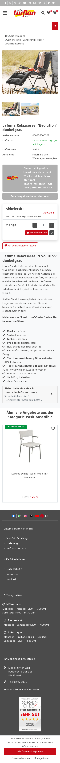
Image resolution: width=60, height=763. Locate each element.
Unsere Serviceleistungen (18, 529)
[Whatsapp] (10, 3)
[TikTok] (19, 3)
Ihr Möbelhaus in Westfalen (19, 659)
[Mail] (34, 3)
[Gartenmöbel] (17, 36)
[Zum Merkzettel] (49, 13)
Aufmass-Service (16, 548)
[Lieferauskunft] (54, 3)
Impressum (13, 574)
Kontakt (11, 579)
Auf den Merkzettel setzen (20, 245)
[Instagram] (14, 3)
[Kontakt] (49, 3)
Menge (11, 225)
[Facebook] (6, 3)
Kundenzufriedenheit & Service (22, 689)
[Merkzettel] (53, 429)
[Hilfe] (39, 3)
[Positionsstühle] (15, 44)
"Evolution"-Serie (31, 317)
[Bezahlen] (44, 3)
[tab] (30, 394)
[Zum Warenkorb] (55, 13)
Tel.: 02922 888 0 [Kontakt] (17, 682)
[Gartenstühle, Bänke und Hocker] (25, 40)
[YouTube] (24, 3)
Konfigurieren (41, 758)
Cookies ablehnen (21, 758)
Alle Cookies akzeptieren (30, 751)
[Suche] (27, 26)
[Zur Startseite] (6, 36)
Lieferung (12, 543)
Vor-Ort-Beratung (17, 538)
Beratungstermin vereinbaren (30, 196)
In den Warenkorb (37, 233)
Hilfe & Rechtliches (14, 559)
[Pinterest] (29, 3)
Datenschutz (14, 569)
